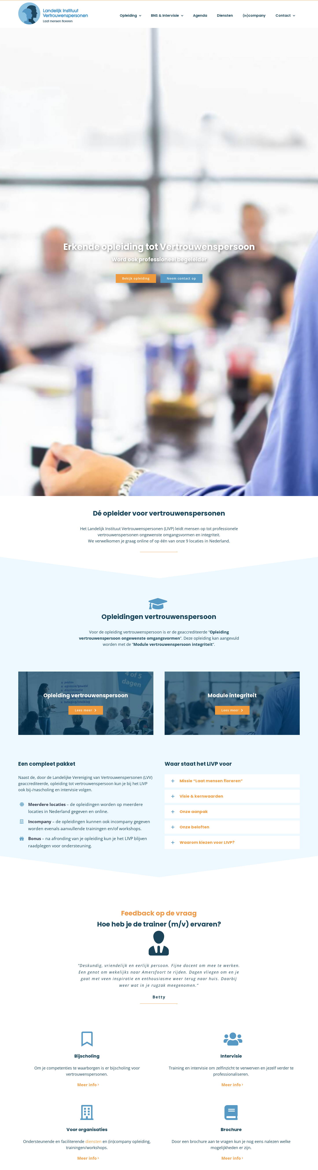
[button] (232, 780)
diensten (93, 1141)
